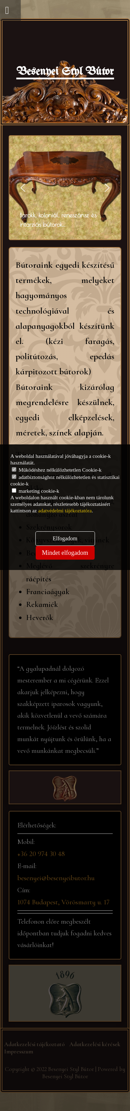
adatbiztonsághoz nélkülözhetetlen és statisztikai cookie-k (65, 480)
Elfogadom (65, 538)
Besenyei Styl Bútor (65, 72)
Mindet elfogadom (65, 552)
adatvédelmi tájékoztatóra (65, 510)
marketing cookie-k (35, 491)
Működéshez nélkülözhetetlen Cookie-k (57, 470)
